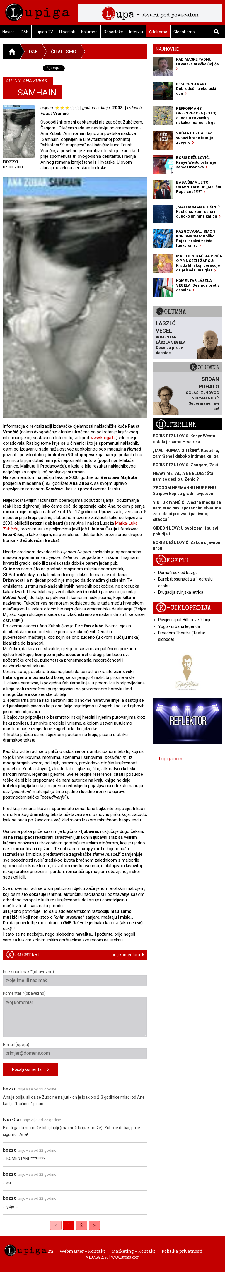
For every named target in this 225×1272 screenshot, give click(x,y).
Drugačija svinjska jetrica (180, 592)
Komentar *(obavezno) (75, 1014)
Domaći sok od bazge (178, 572)
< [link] (55, 1225)
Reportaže (113, 32)
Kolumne (89, 32)
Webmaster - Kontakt (82, 1251)
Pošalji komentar (30, 1070)
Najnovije (167, 49)
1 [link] (68, 1225)
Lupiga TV (44, 32)
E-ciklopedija (183, 607)
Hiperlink (67, 32)
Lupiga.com (170, 758)
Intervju (136, 32)
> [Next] (94, 1225)
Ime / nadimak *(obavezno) (75, 977)
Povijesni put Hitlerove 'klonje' (185, 619)
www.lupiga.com (125, 1257)
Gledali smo (184, 32)
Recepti (172, 560)
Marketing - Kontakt (133, 1251)
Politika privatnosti (182, 1251)
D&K (24, 32)
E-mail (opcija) (75, 1050)
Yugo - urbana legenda (179, 626)
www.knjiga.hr (103, 437)
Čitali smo (158, 32)
